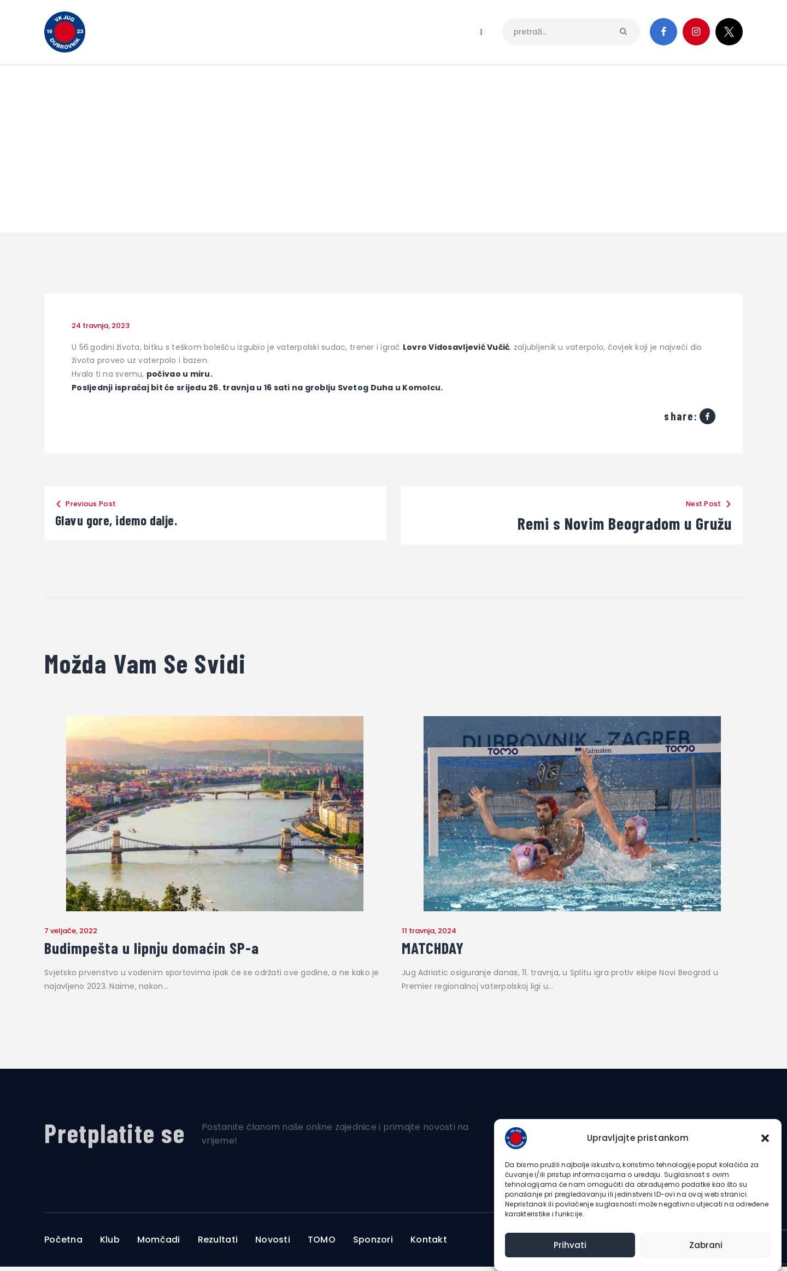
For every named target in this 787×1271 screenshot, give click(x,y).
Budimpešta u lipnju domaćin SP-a (171, 950)
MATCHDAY (440, 950)
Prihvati (570, 1245)
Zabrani (706, 1245)
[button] (765, 1138)
